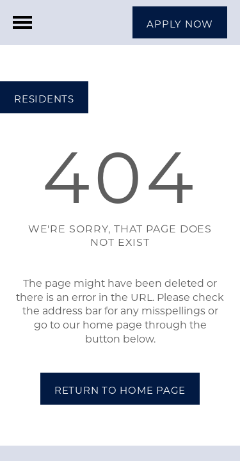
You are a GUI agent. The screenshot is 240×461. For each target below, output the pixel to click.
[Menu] (22, 22)
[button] (179, 22)
